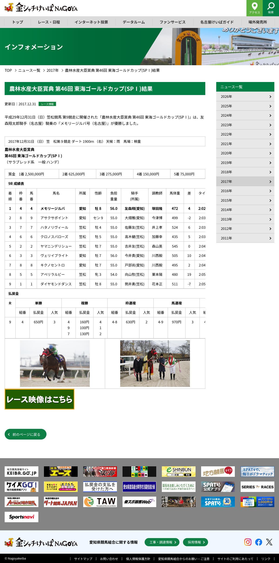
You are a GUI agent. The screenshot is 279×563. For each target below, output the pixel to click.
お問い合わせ (109, 558)
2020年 (226, 152)
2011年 (226, 237)
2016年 (226, 190)
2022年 (226, 134)
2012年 (226, 228)
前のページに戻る (26, 434)
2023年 (226, 124)
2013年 (226, 219)
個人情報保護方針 (138, 558)
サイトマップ (83, 558)
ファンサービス (172, 22)
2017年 (53, 70)
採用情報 (194, 542)
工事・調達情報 (160, 542)
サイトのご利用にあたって (235, 558)
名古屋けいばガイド (217, 22)
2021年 (226, 143)
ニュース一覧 (29, 70)
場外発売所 (257, 22)
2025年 (226, 105)
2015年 (226, 200)
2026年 (226, 96)
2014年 (226, 209)
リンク (265, 558)
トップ (17, 22)
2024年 (226, 115)
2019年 (226, 162)
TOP (8, 70)
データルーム (134, 22)
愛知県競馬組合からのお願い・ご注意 (183, 558)
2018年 (226, 171)
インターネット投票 (91, 22)
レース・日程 (49, 22)
